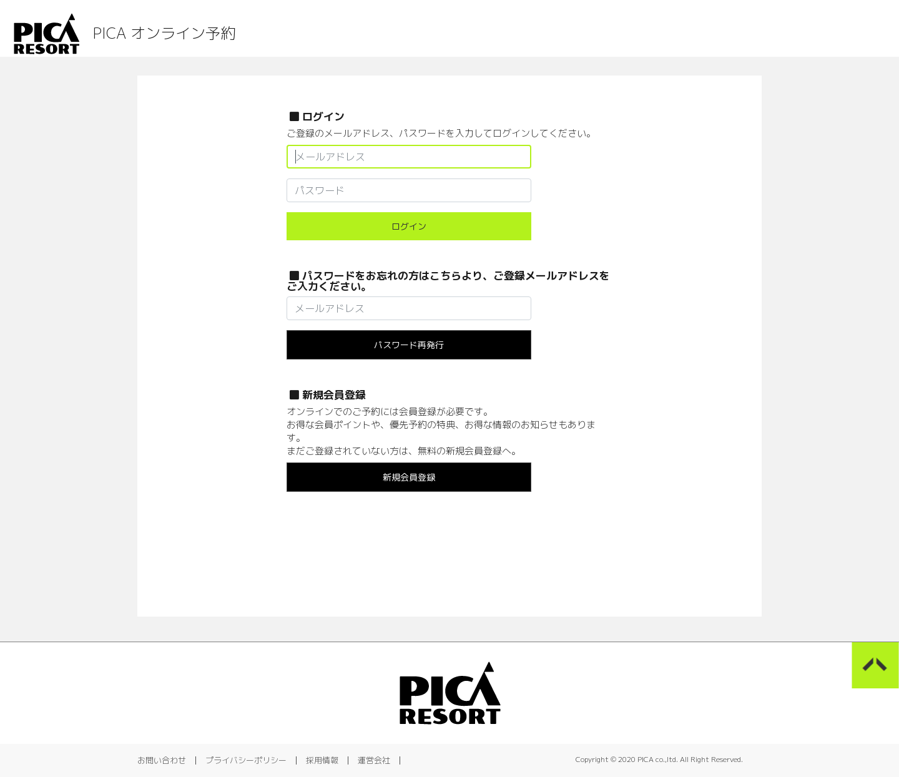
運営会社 (374, 760)
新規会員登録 (409, 477)
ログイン (408, 226)
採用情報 (322, 760)
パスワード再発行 (409, 345)
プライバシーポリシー (246, 760)
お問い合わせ (161, 760)
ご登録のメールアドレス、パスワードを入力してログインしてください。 (441, 133)
